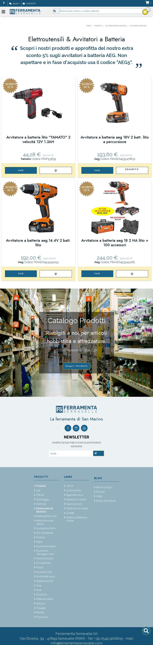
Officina (40, 494)
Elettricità (41, 503)
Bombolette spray (45, 576)
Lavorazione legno (46, 546)
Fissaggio (41, 607)
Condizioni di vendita (77, 508)
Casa (38, 585)
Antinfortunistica (44, 558)
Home (69, 485)
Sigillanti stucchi (44, 580)
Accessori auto (44, 571)
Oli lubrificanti (43, 562)
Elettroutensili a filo (46, 516)
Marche (40, 612)
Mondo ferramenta (106, 500)
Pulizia (39, 567)
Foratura (40, 537)
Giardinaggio (42, 499)
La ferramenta (73, 490)
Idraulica (40, 603)
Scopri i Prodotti (76, 366)
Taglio (39, 541)
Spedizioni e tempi (76, 499)
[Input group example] (106, 11)
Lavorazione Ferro (45, 528)
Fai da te (100, 491)
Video (99, 496)
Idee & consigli (104, 487)
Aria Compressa (44, 532)
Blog (13, 3)
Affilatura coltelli (44, 598)
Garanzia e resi (74, 503)
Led (38, 490)
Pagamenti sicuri (74, 494)
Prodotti (41, 477)
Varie (38, 589)
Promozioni (42, 616)
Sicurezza (41, 594)
